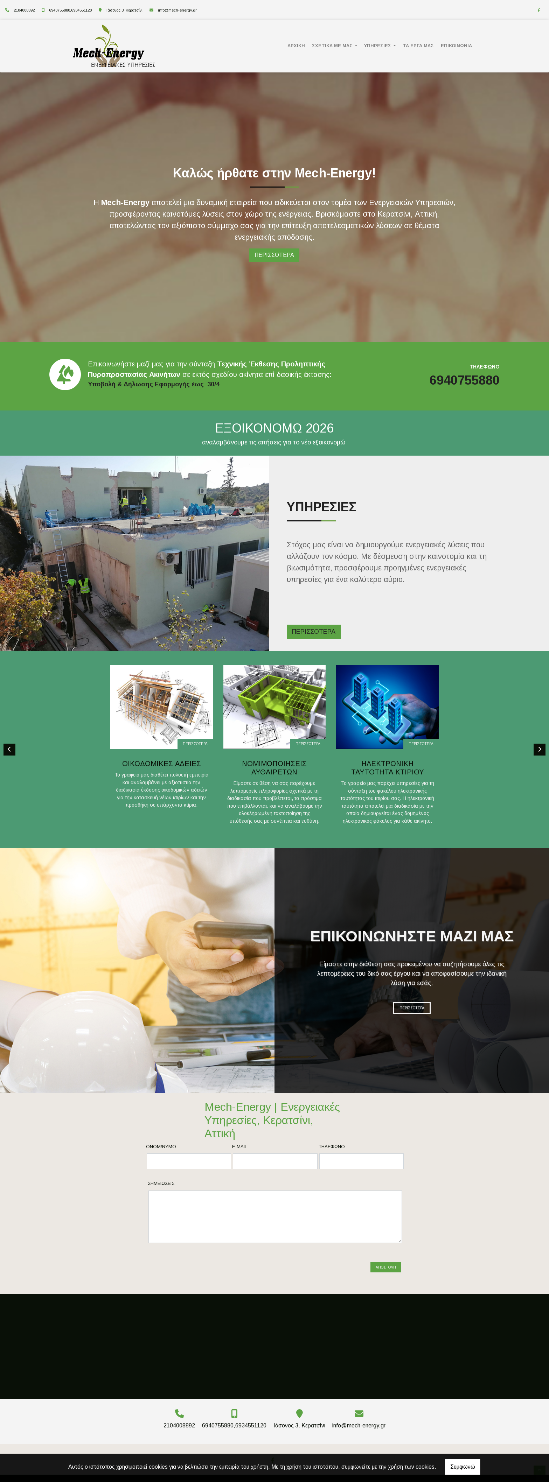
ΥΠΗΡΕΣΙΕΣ (378, 45)
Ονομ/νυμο (161, 1146)
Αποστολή (386, 1259)
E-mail (239, 1146)
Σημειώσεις (161, 1183)
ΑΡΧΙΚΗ (296, 45)
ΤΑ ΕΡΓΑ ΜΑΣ (418, 45)
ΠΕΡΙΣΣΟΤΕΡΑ (195, 744)
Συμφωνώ (462, 1467)
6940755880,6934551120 (70, 10)
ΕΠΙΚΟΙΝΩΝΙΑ (456, 45)
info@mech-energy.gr (177, 10)
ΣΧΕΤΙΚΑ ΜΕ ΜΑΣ (333, 45)
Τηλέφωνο (332, 1146)
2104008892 (24, 10)
